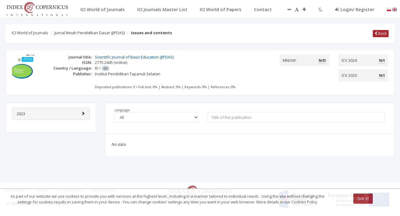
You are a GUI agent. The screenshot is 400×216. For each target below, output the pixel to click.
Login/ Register (354, 9)
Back (381, 33)
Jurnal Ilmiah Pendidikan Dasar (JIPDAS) (89, 32)
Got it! (363, 198)
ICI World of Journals (30, 32)
